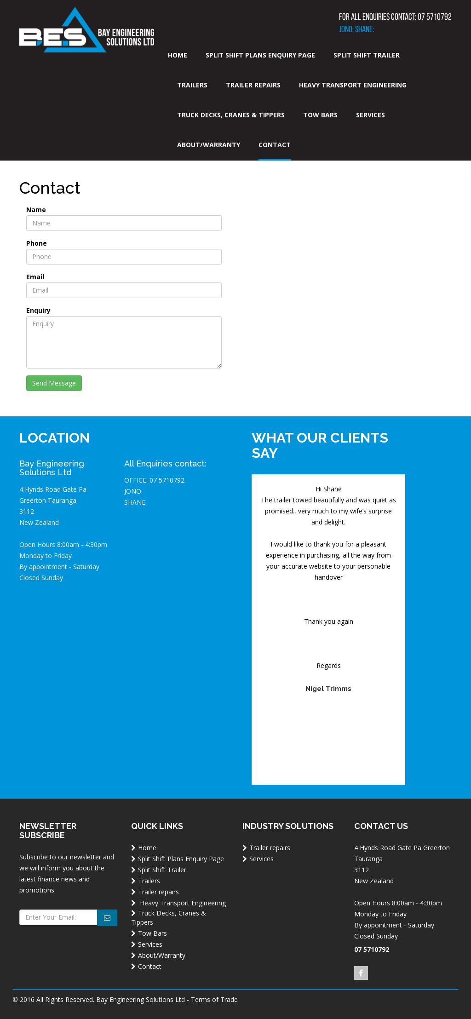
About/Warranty (208, 144)
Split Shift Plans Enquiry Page (260, 55)
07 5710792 (435, 17)
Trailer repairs (253, 85)
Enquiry (38, 310)
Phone (36, 243)
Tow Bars (320, 114)
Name (36, 209)
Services (370, 114)
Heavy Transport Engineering (353, 85)
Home (177, 55)
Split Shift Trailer (366, 55)
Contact (274, 144)
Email (35, 276)
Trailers (192, 85)
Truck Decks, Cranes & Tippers (231, 114)
